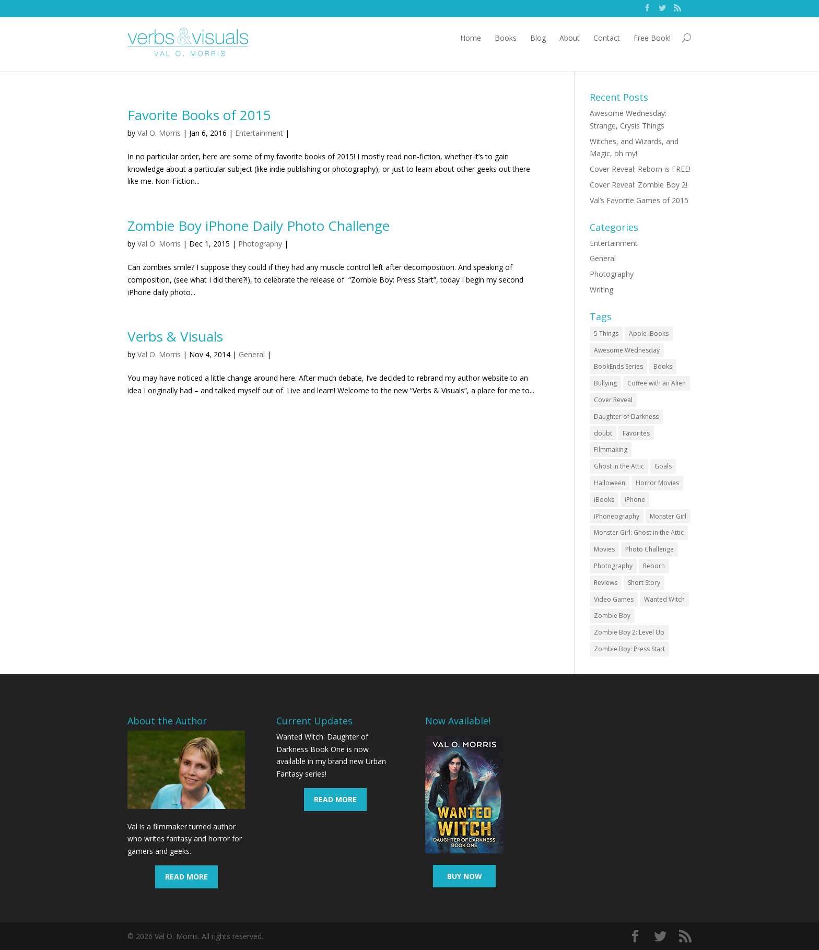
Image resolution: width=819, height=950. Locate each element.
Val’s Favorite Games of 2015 (639, 200)
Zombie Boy (612, 615)
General (252, 354)
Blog (538, 38)
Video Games (614, 599)
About (569, 38)
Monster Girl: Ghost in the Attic (639, 532)
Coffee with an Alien (656, 383)
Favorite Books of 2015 (199, 114)
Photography (260, 244)
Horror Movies (657, 482)
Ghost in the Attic (619, 466)
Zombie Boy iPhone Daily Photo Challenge (258, 225)
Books (506, 38)
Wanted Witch (664, 599)
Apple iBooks (649, 333)
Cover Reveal (613, 399)
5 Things (606, 333)
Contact (606, 38)
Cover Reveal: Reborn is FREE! (640, 169)
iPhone (635, 499)
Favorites (636, 433)
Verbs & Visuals (175, 336)
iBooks (604, 499)
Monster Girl (668, 516)
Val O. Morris (159, 133)
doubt (603, 433)
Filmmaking (610, 449)
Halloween (609, 482)
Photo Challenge (649, 549)
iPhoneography (616, 516)
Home (470, 38)
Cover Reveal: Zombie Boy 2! (638, 185)
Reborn (654, 565)
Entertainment (259, 133)
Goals (663, 466)
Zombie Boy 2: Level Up (629, 632)
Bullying (605, 383)
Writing (601, 290)
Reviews (605, 582)
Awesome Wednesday (627, 350)
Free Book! (652, 38)
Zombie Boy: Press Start (629, 648)
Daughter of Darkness (626, 416)
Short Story (644, 582)
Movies (604, 549)
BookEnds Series (618, 366)
